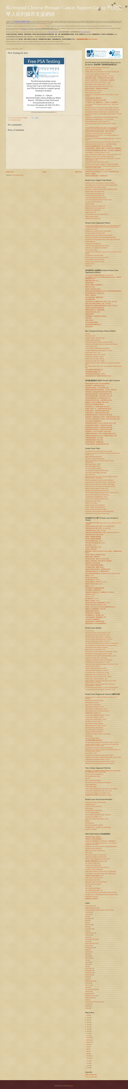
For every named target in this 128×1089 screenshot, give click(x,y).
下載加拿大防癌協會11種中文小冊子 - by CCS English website (99, 526)
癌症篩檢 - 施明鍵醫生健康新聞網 (93, 538)
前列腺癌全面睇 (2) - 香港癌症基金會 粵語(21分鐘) (97, 412)
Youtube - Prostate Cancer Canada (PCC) (95, 505)
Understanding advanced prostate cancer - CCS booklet (98, 169)
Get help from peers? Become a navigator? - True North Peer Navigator (102, 164)
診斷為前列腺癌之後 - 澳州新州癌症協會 (94, 621)
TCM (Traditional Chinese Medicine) (93, 1001)
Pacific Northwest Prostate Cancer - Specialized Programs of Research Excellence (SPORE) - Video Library (101, 477)
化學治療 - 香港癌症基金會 (91, 577)
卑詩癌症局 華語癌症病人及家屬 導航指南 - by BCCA (97, 602)
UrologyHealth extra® (90, 804)
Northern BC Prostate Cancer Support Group (95, 197)
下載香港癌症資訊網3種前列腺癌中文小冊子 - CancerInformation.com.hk (102, 532)
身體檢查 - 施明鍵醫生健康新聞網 (93, 536)
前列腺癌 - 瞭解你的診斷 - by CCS (93, 547)
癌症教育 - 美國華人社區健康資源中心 (94, 284)
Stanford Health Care (90, 241)
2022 (88, 1024)
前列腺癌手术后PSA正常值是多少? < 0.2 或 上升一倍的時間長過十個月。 (102, 171)
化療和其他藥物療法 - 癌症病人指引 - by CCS (96, 581)
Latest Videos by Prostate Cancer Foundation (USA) (97, 513)
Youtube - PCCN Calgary (91, 503)
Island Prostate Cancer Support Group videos (95, 472)
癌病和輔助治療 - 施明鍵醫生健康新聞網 (94, 588)
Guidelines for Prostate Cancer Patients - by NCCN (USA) (98, 660)
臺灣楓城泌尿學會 (89, 314)
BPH (86, 922)
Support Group (88, 993)
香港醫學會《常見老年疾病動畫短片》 (94, 839)
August (88, 1044)
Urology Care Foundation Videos (92, 501)
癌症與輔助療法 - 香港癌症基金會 (93, 590)
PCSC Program (88, 968)
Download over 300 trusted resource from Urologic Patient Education (101, 344)
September (89, 1042)
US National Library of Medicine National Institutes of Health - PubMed (101, 894)
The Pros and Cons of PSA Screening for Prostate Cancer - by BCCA (101, 651)
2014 (88, 1065)
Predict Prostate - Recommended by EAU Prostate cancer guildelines (101, 788)
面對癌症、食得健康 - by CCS (92, 600)
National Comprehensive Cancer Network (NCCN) (97, 257)
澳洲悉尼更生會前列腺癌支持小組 (93, 324)
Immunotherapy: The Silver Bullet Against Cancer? (97, 470)
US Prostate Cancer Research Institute (94, 255)
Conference (88, 935)
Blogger (71, 1085)
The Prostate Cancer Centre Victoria (93, 810)
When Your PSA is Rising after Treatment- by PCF (97, 498)
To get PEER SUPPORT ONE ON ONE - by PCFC (97, 162)
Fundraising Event (89, 947)
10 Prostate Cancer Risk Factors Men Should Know (97, 867)
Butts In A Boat (88, 924)
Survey (86, 999)
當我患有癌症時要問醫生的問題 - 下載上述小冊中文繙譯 (98, 146)
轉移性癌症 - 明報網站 (90, 173)
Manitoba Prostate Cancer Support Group (95, 208)
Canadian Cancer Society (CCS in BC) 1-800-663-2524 (98, 231)
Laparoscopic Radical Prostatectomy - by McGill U (97, 670)
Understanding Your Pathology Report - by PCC (96, 496)
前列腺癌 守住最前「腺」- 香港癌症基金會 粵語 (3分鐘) (98, 408)
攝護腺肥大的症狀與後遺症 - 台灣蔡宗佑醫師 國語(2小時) (98, 394)
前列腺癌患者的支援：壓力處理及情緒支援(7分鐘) (97, 444)
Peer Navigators (89, 970)
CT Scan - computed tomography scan (94, 774)
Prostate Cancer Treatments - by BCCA (94, 717)
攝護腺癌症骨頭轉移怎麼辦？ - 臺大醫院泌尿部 (96, 175)
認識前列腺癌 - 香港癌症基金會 (92, 563)
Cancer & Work (88, 852)
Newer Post (10, 172)
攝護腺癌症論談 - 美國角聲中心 (92, 556)
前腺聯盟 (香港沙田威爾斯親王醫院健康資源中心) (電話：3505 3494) (101, 305)
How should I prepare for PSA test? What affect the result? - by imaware (102, 107)
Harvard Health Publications (91, 896)
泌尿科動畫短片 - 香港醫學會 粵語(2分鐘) (95, 385)
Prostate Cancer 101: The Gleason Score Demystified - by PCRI (100, 486)
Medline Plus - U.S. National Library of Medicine (96, 247)
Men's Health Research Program (92, 888)
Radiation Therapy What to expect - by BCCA (95, 725)
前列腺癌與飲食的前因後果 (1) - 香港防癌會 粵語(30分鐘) (98, 425)
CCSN (86, 930)
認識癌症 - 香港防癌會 (90, 295)
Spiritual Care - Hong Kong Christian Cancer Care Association (99, 763)
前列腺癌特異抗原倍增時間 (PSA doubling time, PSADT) (98, 795)
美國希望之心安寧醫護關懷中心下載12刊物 (95, 609)
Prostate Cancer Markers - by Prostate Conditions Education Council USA (102, 109)
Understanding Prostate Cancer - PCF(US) (95, 354)
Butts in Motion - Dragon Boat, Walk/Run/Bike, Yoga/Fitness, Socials (101, 189)
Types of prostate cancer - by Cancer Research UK (97, 711)
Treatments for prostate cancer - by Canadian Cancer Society (99, 156)
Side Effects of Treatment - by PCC (93, 721)
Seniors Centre (46, 22)
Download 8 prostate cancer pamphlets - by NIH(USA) (97, 637)
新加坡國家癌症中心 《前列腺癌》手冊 (94, 615)
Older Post (78, 172)
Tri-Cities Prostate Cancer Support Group (94, 193)
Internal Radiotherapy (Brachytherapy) (94, 727)
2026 (88, 1015)
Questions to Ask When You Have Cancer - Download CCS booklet (100, 144)
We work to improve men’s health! (93, 884)
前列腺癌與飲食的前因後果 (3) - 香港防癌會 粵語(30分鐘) (98, 429)
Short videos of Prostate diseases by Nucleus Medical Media (99, 511)
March (88, 1053)
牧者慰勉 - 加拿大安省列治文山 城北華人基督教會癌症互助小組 (100, 606)
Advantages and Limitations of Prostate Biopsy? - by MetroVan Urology (101, 111)
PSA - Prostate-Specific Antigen (92, 776)
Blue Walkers (88, 918)
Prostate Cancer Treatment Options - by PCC (95, 719)
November (89, 1040)
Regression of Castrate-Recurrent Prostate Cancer (97, 490)
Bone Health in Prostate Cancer (92, 863)
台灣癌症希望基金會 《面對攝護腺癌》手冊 (95, 617)
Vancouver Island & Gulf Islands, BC (93, 201)
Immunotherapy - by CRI (91, 753)
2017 (88, 1035)
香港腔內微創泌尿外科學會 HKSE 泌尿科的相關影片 (97, 383)
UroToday (87, 333)
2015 (88, 1063)
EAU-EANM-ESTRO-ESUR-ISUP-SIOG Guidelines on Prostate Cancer (101, 643)
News (86, 960)
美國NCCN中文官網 (90, 286)
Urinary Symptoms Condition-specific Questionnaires (97, 348)
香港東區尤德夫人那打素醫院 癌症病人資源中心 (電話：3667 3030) (101, 301)
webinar (87, 1008)
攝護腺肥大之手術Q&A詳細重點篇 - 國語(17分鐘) (96, 402)
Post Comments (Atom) (17, 175)
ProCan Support (89, 808)
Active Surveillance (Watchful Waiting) (94, 723)
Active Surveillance (89, 905)
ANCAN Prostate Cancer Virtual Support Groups (96, 214)
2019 (88, 1031)
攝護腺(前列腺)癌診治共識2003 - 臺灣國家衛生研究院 (97, 569)
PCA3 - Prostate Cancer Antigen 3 (93, 780)
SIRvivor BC (88, 991)
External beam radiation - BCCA (92, 466)
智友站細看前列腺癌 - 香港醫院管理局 (94, 297)
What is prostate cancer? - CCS (92, 352)
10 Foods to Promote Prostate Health (94, 869)
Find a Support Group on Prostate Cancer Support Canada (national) (101, 185)
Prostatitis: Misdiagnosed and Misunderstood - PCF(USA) (98, 350)
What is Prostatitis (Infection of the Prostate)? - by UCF (98, 82)
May (87, 1049)
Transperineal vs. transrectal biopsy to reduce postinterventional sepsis (101, 117)
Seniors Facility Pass (40, 26)
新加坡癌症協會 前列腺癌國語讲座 (93, 421)
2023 (88, 1022)
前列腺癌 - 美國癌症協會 (91, 549)
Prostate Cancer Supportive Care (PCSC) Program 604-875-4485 (100, 237)
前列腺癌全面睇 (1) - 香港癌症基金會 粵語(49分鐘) (97, 410)
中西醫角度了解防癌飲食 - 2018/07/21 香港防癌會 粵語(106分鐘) (100, 433)
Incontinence (88, 951)
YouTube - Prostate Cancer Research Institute (96, 509)
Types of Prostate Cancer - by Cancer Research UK (97, 121)
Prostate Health (88, 974)
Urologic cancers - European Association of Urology (97, 73)
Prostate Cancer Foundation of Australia (94, 261)
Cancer (87, 926)
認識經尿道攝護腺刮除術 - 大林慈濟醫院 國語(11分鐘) (98, 398)
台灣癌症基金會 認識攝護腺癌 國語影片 (94, 404)
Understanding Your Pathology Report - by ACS (96, 709)
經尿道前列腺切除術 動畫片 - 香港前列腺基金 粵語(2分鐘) (98, 396)
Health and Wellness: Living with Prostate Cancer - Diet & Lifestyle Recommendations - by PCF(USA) (100, 681)
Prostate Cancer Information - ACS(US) (94, 356)
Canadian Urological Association (92, 340)
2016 (88, 1061)
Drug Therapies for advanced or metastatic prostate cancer (99, 747)
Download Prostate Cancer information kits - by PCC (97, 635)
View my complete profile (91, 1077)
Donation (87, 937)
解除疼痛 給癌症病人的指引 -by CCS (94, 583)
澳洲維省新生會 (89, 326)
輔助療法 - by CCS (89, 586)
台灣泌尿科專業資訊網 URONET (93, 312)
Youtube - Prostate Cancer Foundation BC (95, 507)
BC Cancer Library (89, 630)
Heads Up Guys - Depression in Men (93, 877)
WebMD (87, 821)
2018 (88, 1033)
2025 (88, 1017)
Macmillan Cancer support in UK (92, 218)
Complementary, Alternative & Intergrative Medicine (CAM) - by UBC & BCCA (103, 757)
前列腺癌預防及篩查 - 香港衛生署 (93, 98)
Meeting (87, 953)
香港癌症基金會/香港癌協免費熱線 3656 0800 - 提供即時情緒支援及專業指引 (103, 291)
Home (44, 172)
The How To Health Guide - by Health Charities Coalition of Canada (101, 892)
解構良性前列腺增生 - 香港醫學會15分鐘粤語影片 (97, 88)
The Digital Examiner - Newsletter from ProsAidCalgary (98, 827)
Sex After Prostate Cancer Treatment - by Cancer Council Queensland (101, 687)
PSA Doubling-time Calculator (92, 702)
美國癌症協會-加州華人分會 (91, 280)
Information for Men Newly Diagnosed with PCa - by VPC (98, 653)
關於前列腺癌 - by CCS (90, 545)
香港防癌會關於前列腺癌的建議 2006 (94, 369)
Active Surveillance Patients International (94, 259)
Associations (88, 912)
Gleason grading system (91, 784)
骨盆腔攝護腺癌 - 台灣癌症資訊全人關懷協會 (95, 316)
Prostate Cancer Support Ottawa (92, 210)
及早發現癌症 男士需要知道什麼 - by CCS (95, 543)
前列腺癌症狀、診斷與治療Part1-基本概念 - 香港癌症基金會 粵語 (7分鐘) (102, 417)
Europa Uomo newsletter (91, 829)
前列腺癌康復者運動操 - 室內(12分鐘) (94, 439)
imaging (87, 949)
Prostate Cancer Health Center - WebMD (94, 361)
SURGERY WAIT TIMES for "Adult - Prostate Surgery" (98, 734)
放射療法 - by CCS (89, 575)
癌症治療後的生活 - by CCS (91, 598)
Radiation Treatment (90, 981)
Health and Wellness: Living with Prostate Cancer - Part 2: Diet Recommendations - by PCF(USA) (99, 685)
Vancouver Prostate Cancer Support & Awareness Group (98, 199)
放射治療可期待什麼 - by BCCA (92, 579)
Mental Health (88, 958)
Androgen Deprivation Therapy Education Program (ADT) (98, 910)
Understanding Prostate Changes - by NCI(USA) (96, 647)
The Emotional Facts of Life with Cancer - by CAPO (97, 672)
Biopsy (86, 916)
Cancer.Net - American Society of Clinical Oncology (97, 245)
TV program (88, 1004)
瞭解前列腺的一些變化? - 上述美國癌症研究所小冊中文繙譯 (99, 78)
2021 (88, 1026)
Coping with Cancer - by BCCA (92, 666)
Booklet (87, 920)
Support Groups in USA (90, 212)
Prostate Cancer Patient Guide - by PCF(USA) (96, 658)
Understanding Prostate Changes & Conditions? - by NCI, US (99, 76)
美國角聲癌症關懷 (89, 282)
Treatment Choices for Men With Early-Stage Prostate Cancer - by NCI (101, 664)
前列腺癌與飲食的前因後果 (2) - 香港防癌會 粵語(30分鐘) (98, 427)
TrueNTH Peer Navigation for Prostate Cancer (96, 857)
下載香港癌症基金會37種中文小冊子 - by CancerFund (97, 528)
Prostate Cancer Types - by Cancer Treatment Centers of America (100, 123)
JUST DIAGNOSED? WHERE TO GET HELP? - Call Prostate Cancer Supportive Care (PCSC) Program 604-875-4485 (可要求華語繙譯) (101, 128)
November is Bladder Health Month (93, 848)
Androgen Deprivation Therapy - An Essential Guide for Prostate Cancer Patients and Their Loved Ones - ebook (102, 745)
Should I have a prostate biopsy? (93, 704)
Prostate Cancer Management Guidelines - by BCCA (97, 715)
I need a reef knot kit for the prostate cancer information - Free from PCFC (102, 142)
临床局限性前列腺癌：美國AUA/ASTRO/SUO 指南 (97, 558)
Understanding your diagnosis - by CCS (94, 706)
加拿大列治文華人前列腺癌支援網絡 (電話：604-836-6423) (99, 275)
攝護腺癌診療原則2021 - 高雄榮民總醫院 (94, 309)
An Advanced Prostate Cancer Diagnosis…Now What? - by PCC (100, 689)
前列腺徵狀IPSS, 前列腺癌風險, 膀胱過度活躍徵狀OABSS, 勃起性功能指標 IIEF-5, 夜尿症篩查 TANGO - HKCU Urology (103, 771)
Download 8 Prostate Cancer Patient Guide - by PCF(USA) (99, 639)
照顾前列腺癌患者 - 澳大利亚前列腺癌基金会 (95, 623)
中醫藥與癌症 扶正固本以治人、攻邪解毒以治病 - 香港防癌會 (99, 592)
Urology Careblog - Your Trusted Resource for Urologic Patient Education (102, 71)
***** (86, 125)
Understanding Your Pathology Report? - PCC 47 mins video (99, 119)
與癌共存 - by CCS (89, 596)
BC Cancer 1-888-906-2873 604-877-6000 (95, 233)
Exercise (87, 941)
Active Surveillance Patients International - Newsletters (98, 814)
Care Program (88, 928)
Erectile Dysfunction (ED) (91, 939)
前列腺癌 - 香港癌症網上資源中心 (93, 289)
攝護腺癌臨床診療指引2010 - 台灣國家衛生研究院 (97, 571)
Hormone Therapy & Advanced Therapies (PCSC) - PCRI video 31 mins (102, 492)
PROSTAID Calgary (89, 203)
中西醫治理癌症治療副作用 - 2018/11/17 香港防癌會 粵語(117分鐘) (101, 435)
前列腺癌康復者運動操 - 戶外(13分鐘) (94, 437)
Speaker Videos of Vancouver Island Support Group (97, 494)
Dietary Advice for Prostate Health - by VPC (95, 649)
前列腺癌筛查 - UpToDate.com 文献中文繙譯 (95, 100)
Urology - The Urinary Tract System (93, 69)
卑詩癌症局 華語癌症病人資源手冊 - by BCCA (96, 604)
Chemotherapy (88, 736)
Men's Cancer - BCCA (90, 335)
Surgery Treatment (89, 997)
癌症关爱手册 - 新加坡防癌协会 (92, 619)
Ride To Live (88, 985)
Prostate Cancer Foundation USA (93, 243)
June (87, 1046)
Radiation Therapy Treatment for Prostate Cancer (96, 488)
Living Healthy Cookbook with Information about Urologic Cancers (100, 873)
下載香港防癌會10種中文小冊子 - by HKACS (95, 530)
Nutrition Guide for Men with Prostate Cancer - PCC (97, 674)
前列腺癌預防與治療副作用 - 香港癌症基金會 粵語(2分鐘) (98, 414)
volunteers (87, 1006)
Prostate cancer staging (90, 786)
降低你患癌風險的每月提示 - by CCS (94, 540)
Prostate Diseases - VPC (91, 346)
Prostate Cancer (89, 972)
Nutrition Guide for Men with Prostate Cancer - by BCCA (98, 676)
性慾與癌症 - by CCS (90, 594)
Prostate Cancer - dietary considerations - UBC (96, 678)
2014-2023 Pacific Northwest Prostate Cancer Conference (98, 451)
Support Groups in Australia (91, 216)
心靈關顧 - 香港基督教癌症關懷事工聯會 (94, 307)
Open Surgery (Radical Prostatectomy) (94, 729)
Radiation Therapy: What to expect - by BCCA (96, 668)
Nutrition (87, 964)
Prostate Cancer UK (90, 263)
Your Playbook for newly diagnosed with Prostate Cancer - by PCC (100, 655)
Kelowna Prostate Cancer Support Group (94, 195)
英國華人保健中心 (89, 320)
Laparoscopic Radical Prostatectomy (93, 731)
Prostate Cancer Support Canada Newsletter (95, 802)
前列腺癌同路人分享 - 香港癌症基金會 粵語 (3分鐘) (97, 406)
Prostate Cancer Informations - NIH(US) (94, 358)
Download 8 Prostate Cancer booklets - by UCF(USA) (97, 641)
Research (87, 983)
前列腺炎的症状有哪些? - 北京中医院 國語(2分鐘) (96, 387)
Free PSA (87, 778)
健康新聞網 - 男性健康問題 (91, 898)
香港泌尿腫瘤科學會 (90, 299)
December (89, 1037)
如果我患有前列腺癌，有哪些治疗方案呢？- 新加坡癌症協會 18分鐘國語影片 (103, 148)
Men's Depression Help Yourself (92, 879)
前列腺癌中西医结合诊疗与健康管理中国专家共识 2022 (98, 376)
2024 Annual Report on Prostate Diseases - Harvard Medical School (101, 645)
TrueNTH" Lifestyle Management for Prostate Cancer (97, 859)
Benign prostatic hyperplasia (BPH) (93, 456)
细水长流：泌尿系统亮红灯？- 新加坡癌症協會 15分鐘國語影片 (100, 80)
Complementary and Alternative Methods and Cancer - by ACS (99, 761)
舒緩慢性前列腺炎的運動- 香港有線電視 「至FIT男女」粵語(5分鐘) (101, 389)
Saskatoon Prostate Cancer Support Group (95, 206)
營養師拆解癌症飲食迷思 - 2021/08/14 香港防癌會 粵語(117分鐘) (100, 423)
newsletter (87, 962)
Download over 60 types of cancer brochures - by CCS (98, 632)
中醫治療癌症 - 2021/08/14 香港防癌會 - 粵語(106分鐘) (98, 431)
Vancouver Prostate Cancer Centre (93, 806)
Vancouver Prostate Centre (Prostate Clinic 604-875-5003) (98, 235)
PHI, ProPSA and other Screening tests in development (98, 782)
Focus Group (88, 945)
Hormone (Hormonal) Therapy (92, 738)
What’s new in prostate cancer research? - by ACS (97, 819)
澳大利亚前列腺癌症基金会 (91, 322)
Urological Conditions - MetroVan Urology (94, 338)
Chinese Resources (89, 933)
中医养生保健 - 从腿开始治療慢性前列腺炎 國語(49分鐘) (98, 391)
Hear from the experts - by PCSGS (93, 468)
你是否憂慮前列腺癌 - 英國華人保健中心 (94, 567)
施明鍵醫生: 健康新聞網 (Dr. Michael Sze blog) (96, 861)
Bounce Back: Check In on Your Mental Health (96, 882)
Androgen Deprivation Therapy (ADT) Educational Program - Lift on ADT (102, 742)
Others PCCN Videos (90, 474)
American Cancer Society (91, 250)
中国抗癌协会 (88, 318)
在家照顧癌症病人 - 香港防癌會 (92, 613)
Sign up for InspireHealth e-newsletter (94, 825)
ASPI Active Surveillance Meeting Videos (94, 458)
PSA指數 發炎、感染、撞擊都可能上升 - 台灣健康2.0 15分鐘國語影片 (101, 102)
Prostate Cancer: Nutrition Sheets (93, 865)
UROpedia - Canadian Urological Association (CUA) (97, 67)
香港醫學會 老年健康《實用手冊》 (93, 836)
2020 (88, 1029)
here (55, 112)
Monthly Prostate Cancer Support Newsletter (95, 187)
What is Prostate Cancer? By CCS (93, 92)
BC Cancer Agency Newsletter (92, 812)
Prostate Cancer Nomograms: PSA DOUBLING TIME (97, 793)
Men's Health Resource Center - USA (94, 890)
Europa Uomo (88, 265)
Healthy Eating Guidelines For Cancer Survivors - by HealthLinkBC (100, 871)
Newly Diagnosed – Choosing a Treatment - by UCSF (97, 152)
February (88, 1055)
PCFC (86, 966)
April (87, 1051)
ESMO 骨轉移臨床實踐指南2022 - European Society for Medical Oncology (102, 573)
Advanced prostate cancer (91, 908)
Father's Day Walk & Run (91, 943)
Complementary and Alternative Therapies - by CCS (97, 759)
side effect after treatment (91, 989)
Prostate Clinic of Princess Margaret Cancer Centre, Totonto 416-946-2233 (102, 239)
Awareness (13, 120)
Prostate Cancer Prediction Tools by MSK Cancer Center (98, 790)
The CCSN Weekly (89, 823)
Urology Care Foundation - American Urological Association (99, 342)
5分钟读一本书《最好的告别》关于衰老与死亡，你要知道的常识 (100, 841)
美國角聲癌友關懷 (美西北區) (92, 611)
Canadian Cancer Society (91, 229)
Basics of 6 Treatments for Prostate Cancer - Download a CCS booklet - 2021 (103, 154)
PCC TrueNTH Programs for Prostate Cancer (95, 854)
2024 (88, 1019)
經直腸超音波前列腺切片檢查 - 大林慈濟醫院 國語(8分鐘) (98, 400)
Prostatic (87, 976)
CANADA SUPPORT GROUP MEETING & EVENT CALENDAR (100, 183)
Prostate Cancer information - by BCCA (94, 700)
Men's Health (88, 886)
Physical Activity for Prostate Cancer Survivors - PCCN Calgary (100, 484)
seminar (87, 987)
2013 (88, 1067)
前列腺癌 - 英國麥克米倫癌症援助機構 (94, 565)
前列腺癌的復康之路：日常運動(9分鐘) (94, 442)
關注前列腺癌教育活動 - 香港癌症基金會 (94, 293)
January (88, 1058)
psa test (19, 120)
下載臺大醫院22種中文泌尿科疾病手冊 (94, 534)
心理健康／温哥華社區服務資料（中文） (94, 875)
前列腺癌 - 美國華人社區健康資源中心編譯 (95, 554)
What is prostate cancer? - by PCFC (93, 90)
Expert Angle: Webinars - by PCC (93, 464)
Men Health (88, 956)
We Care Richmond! (92, 1074)
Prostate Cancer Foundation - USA (93, 816)
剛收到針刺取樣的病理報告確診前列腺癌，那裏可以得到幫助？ (100, 131)
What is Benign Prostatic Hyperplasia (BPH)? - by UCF (98, 84)
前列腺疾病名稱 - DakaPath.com (92, 713)
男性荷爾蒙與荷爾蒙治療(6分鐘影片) (93, 740)
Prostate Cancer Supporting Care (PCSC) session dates (98, 133)
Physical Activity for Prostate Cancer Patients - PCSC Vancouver (100, 482)
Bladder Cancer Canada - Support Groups (95, 850)
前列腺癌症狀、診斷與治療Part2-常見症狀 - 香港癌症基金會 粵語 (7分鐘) (102, 419)
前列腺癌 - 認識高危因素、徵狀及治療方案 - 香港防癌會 (98, 560)
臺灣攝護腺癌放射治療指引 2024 (93, 371)
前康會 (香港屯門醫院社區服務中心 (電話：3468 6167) (98, 303)
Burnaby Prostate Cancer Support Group (94, 191)
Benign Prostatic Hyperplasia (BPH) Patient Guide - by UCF (99, 86)
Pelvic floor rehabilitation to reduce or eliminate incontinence (99, 480)
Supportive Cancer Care (90, 995)
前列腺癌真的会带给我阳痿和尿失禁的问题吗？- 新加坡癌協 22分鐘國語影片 (103, 150)
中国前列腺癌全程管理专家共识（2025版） (95, 373)
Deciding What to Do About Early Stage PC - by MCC (97, 662)
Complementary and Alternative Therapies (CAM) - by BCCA (99, 755)
